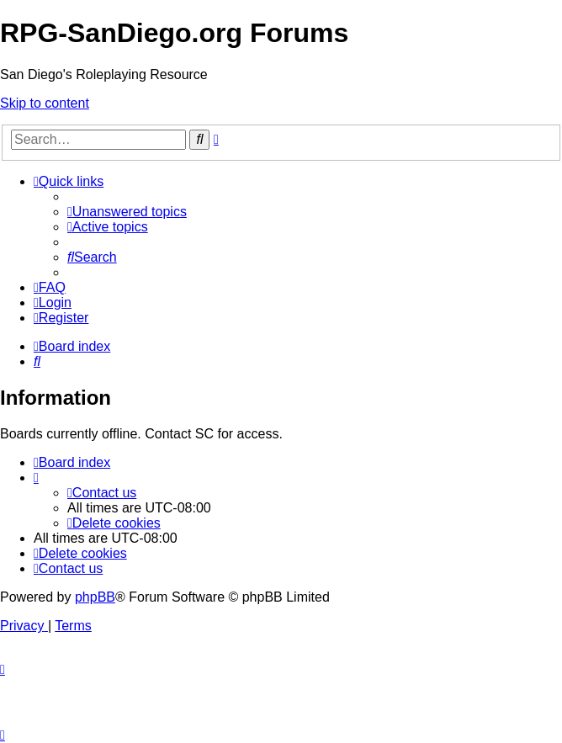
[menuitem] (127, 211)
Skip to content (44, 103)
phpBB (95, 597)
